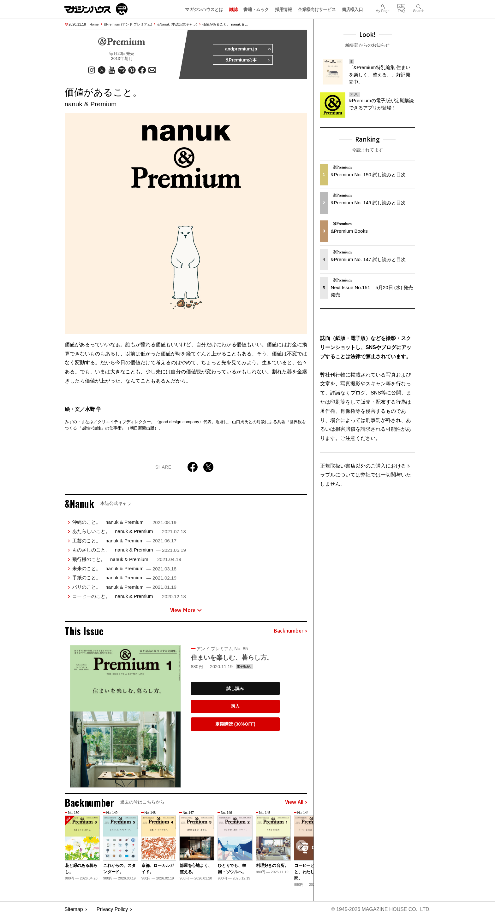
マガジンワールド (96, 9)
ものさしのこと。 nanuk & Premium (129, 550)
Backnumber (290, 631)
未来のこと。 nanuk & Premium (124, 568)
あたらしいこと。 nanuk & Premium (129, 531)
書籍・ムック (256, 9)
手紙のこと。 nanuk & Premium (124, 578)
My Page (382, 6)
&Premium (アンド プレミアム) (128, 24)
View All (296, 802)
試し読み (235, 688)
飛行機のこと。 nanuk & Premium (126, 559)
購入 (235, 706)
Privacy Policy (112, 909)
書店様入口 (352, 9)
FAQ (401, 6)
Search (418, 6)
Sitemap (73, 909)
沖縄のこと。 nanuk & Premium (124, 522)
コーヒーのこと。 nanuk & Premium (129, 596)
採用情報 (283, 9)
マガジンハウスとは (204, 9)
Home (93, 24)
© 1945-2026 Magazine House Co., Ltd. (381, 909)
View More (186, 610)
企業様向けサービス (317, 9)
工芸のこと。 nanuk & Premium (124, 541)
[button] (301, 845)
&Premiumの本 (247, 60)
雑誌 (233, 9)
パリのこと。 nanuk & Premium (124, 587)
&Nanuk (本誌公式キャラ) (177, 24)
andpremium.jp (247, 49)
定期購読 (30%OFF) (235, 724)
